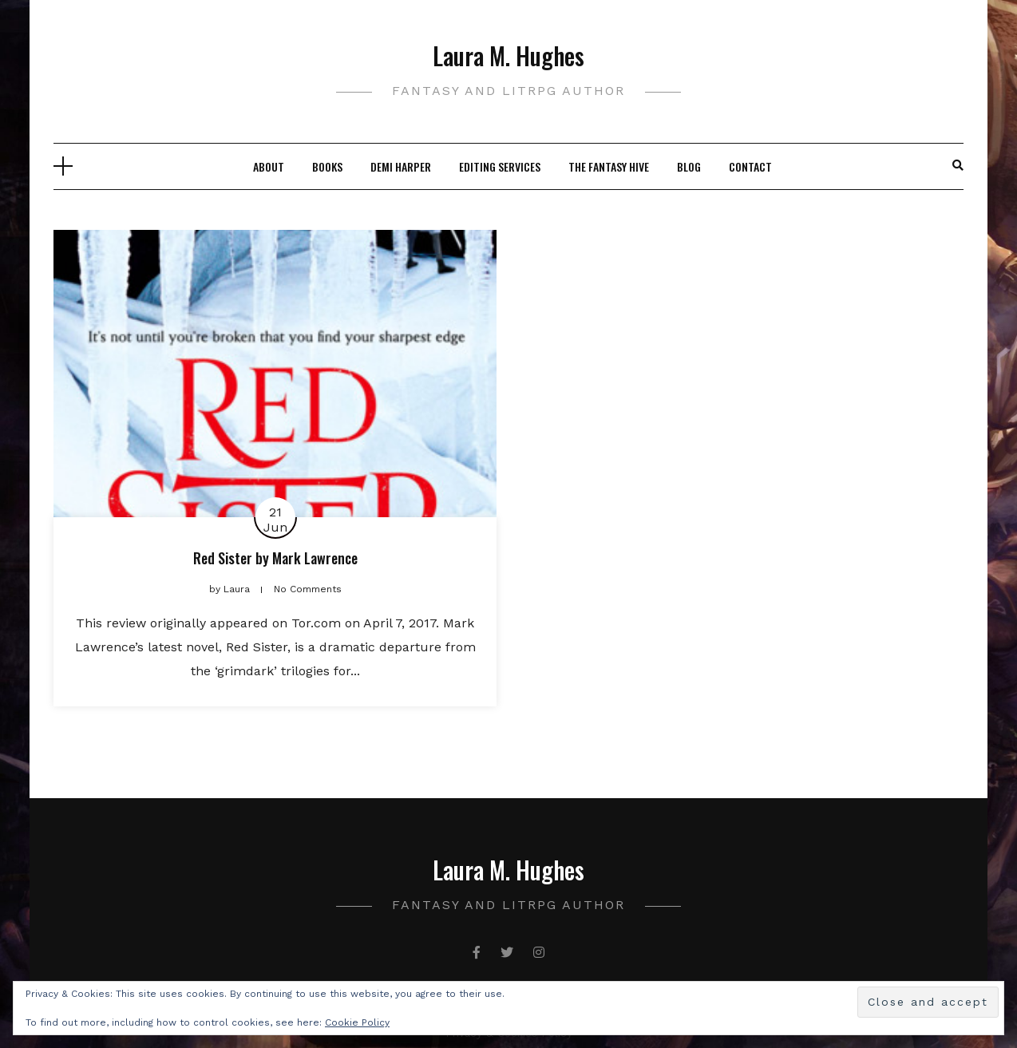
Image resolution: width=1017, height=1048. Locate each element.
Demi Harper (400, 166)
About (268, 166)
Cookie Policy (357, 1022)
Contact (750, 166)
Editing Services (499, 166)
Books (327, 166)
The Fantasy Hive (608, 166)
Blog (689, 166)
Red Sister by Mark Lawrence (275, 558)
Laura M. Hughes (508, 55)
